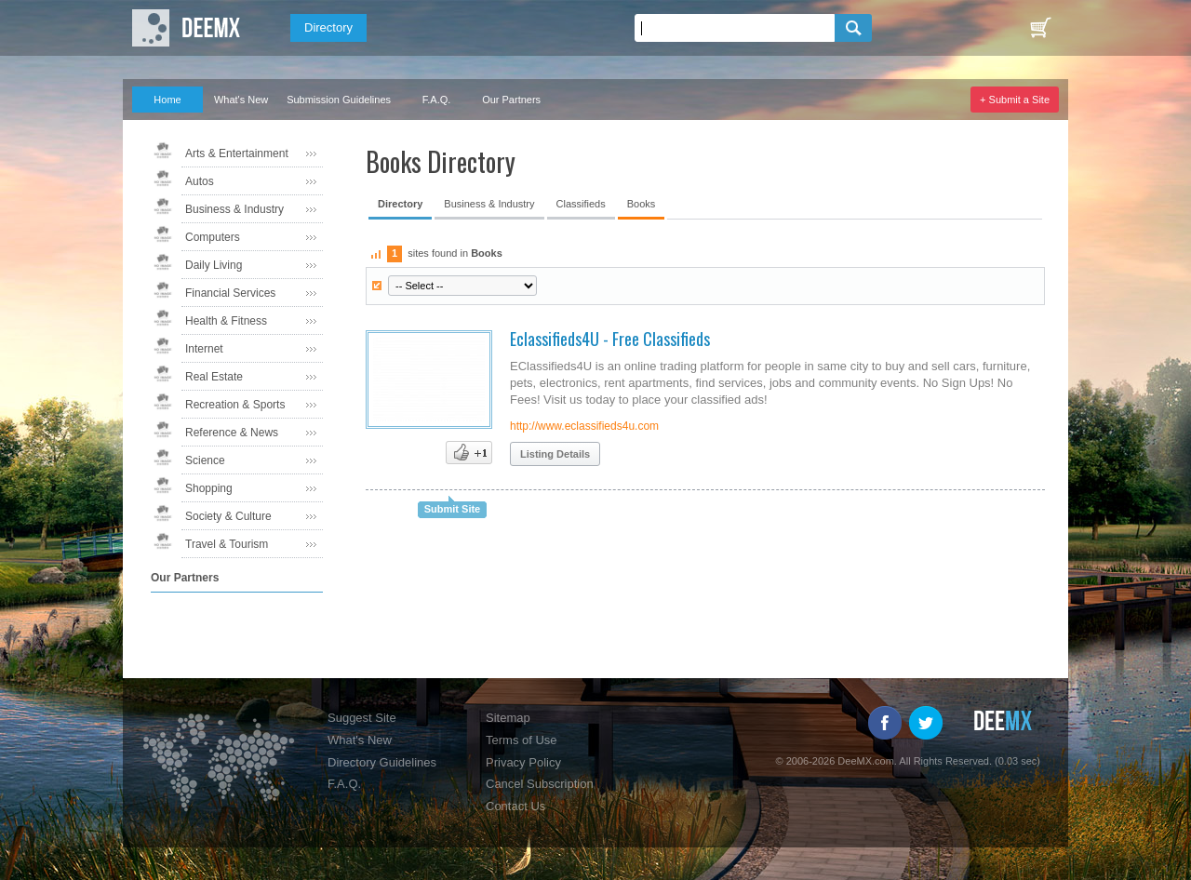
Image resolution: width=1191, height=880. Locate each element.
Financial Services (230, 293)
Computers (212, 237)
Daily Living (213, 265)
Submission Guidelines (339, 99)
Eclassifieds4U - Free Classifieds (610, 339)
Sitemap (508, 718)
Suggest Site (362, 718)
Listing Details (555, 454)
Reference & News (231, 432)
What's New (241, 99)
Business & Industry (234, 209)
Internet (204, 348)
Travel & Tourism (226, 544)
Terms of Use (521, 740)
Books (641, 203)
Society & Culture (228, 516)
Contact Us (515, 806)
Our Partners (511, 99)
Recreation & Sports (235, 404)
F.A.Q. (436, 99)
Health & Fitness (226, 320)
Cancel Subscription (540, 784)
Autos (199, 181)
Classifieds (581, 203)
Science (205, 460)
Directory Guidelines (382, 762)
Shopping (209, 488)
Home (167, 99)
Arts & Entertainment (236, 153)
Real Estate (214, 376)
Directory (328, 27)
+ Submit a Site (1015, 99)
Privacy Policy (523, 762)
